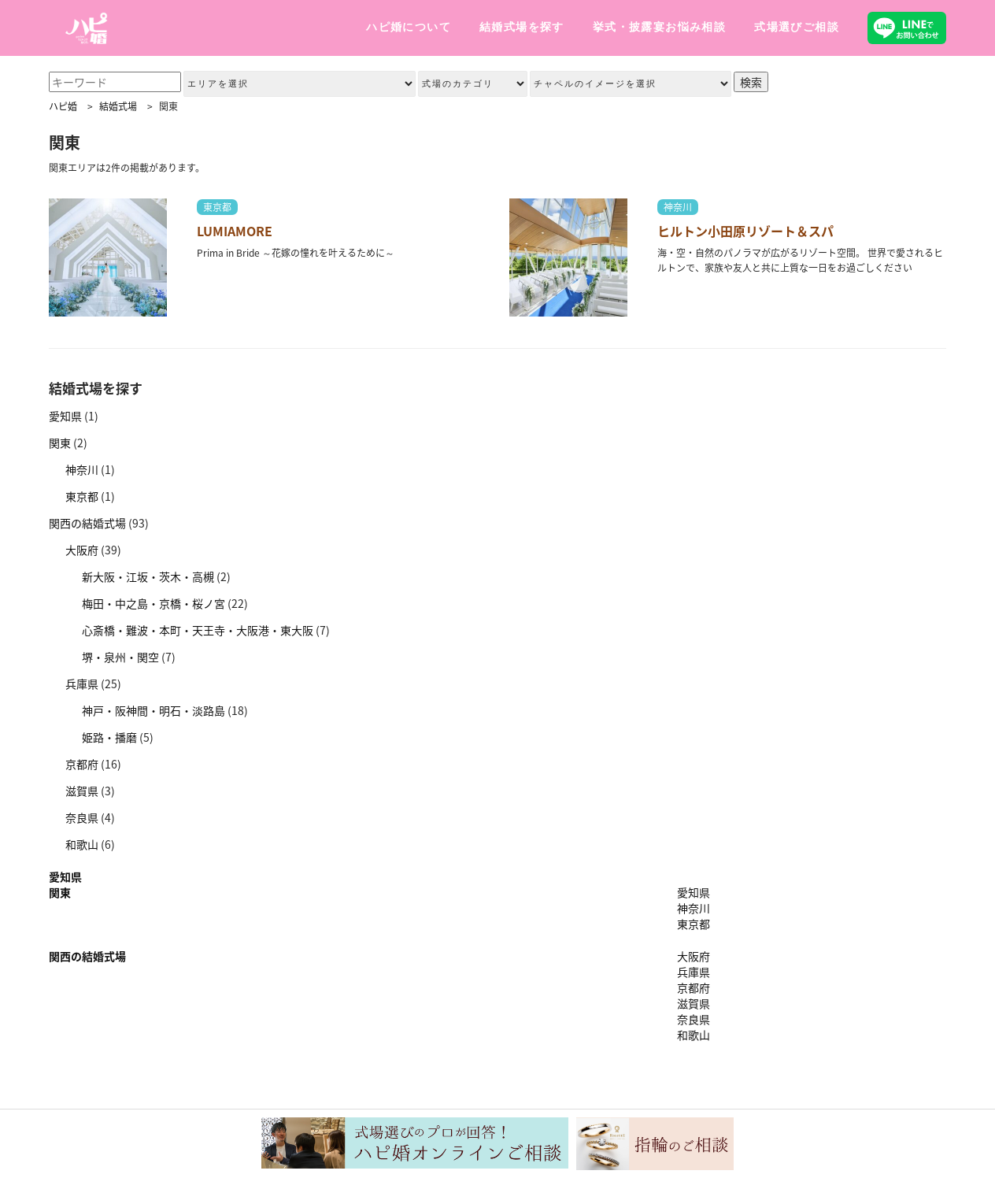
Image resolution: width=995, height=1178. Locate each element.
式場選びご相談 (796, 26)
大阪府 (81, 550)
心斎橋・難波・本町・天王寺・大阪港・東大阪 (197, 630)
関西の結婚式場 (87, 523)
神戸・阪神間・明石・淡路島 (153, 710)
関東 (60, 442)
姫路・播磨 (109, 737)
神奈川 (678, 207)
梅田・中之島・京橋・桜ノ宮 (153, 603)
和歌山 (81, 844)
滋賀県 (81, 790)
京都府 (81, 764)
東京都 (217, 207)
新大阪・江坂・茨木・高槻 (148, 576)
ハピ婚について (408, 26)
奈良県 (81, 817)
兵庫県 (81, 683)
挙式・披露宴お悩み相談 (659, 26)
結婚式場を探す (521, 26)
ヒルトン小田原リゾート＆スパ (745, 230)
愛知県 (65, 416)
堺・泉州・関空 (120, 657)
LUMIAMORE (234, 230)
